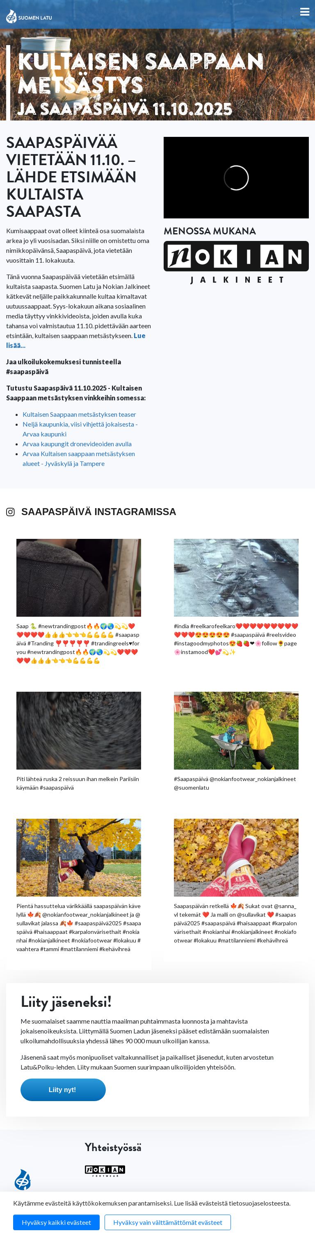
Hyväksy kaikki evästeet (56, 1222)
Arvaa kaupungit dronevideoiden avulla (77, 443)
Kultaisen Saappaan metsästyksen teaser (79, 414)
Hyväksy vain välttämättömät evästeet (167, 1222)
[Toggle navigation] (304, 12)
